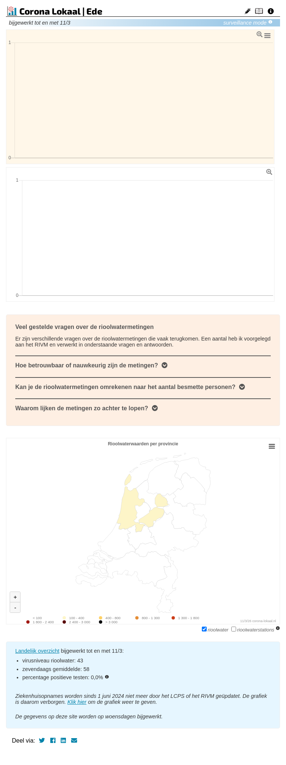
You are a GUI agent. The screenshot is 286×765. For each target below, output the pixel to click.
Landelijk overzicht (37, 651)
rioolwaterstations (253, 630)
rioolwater (216, 630)
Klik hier (76, 702)
